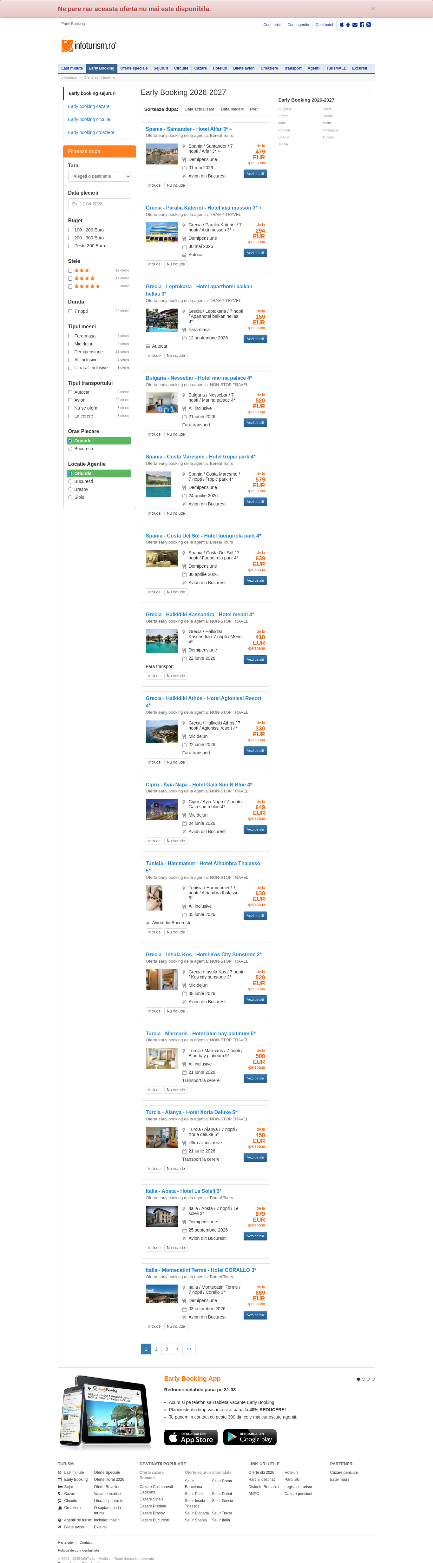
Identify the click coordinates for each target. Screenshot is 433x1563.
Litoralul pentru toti (109, 1489)
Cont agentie (298, 25)
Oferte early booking (99, 77)
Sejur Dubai (222, 1482)
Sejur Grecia (222, 1489)
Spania (284, 137)
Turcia (283, 144)
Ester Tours (339, 1468)
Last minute (72, 68)
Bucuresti (80, 448)
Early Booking (102, 68)
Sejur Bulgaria (197, 1502)
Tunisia (328, 137)
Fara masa (98, 335)
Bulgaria (285, 109)
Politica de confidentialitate (78, 1539)
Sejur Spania (196, 1508)
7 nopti (98, 311)
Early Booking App (192, 1366)
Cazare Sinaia (151, 1487)
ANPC (253, 1482)
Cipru (327, 109)
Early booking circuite (89, 119)
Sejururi (161, 68)
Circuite (181, 68)
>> (189, 1349)
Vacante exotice (107, 1482)
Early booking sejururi (92, 93)
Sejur (65, 1475)
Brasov (78, 489)
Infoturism (89, 46)
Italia (282, 123)
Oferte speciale (134, 68)
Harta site (65, 1531)
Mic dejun (98, 343)
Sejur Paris (194, 1482)
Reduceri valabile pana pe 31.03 (200, 1378)
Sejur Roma (222, 1469)
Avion (98, 400)
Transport (292, 68)
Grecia (328, 116)
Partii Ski (292, 1468)
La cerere (98, 415)
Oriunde (80, 440)
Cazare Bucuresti (154, 1508)
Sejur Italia (221, 1508)
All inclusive (98, 359)
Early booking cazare (89, 106)
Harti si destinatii (262, 1468)
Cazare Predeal (153, 1495)
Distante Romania (263, 1475)
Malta (327, 123)
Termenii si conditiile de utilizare (82, 1552)
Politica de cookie (71, 1557)
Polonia (284, 130)
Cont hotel (324, 25)
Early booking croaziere (91, 132)
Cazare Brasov (152, 1502)
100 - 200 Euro (86, 229)
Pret (254, 109)
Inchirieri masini (107, 1508)
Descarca (191, 1425)
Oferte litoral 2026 (109, 1468)
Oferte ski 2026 (261, 1461)
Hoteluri (220, 68)
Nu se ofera (98, 408)
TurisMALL (336, 68)
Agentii (314, 68)
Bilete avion (243, 68)
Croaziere (269, 68)
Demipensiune (98, 351)
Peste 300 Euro (86, 245)
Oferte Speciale (107, 1461)
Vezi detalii (255, 174)
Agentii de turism (75, 1508)
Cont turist (272, 25)
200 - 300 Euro (86, 237)
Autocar (98, 392)
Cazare (200, 68)
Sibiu (76, 497)
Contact (86, 1531)
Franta (284, 116)
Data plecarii (232, 109)
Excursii (359, 68)
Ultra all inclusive (98, 367)
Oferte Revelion (107, 1475)
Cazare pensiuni (298, 1482)
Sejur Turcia (222, 1502)
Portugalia (330, 130)
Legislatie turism (298, 1475)
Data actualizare (199, 109)
